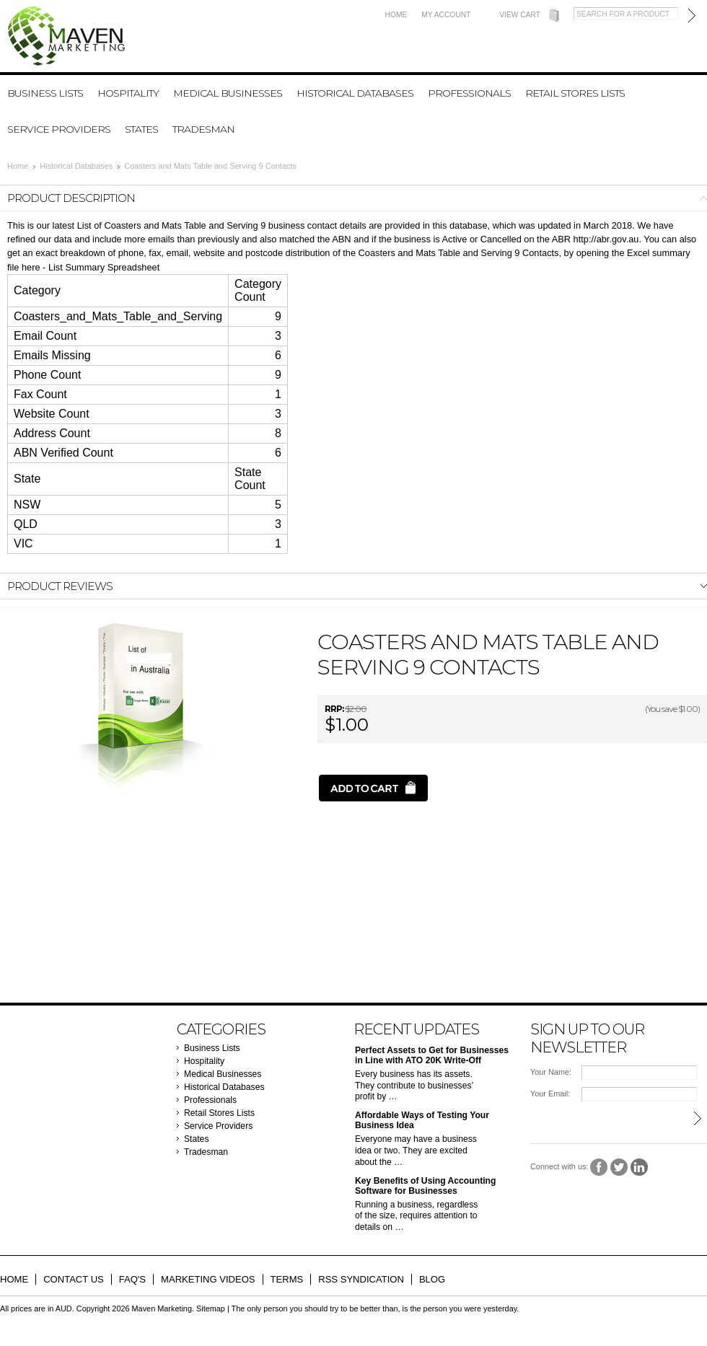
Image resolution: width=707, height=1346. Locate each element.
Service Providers (58, 129)
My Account (445, 15)
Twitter (619, 1167)
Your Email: (550, 1093)
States (141, 129)
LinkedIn (640, 1167)
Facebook (599, 1167)
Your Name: (550, 1072)
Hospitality (128, 93)
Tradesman (203, 129)
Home (396, 15)
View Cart (519, 15)
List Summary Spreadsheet (103, 267)
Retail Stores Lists (575, 93)
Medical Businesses (227, 93)
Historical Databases (355, 93)
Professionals (469, 93)
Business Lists (45, 93)
